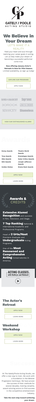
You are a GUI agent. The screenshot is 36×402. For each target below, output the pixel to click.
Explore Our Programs (19, 80)
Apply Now (18, 86)
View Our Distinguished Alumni (18, 122)
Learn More (18, 181)
